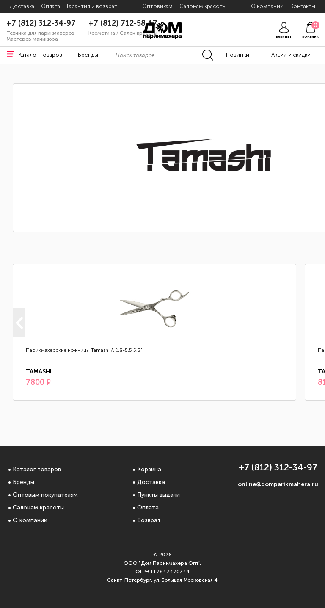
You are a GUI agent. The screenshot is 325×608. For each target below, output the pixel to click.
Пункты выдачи (158, 494)
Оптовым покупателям (45, 494)
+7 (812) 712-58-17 (122, 23)
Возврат (149, 520)
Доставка (151, 482)
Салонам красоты (38, 507)
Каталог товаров (37, 469)
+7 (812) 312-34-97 (41, 23)
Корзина (149, 469)
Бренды (23, 482)
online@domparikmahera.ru (278, 484)
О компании (30, 520)
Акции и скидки (291, 55)
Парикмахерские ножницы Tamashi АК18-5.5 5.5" (84, 350)
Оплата (148, 507)
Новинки (237, 55)
